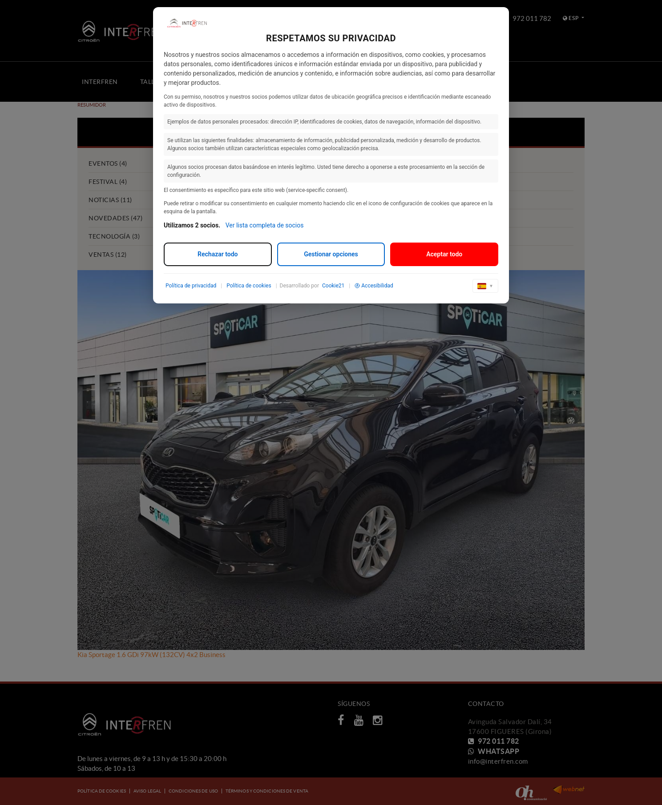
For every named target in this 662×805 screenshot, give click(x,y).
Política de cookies (248, 286)
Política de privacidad (191, 286)
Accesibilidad (374, 286)
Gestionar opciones (331, 254)
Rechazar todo (218, 254)
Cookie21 (333, 286)
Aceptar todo (444, 254)
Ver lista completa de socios (265, 225)
